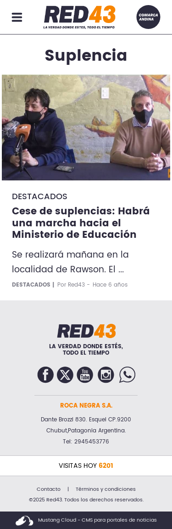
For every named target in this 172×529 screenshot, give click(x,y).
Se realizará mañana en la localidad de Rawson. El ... (70, 262)
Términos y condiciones (106, 489)
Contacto (49, 489)
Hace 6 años (110, 285)
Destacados (39, 196)
